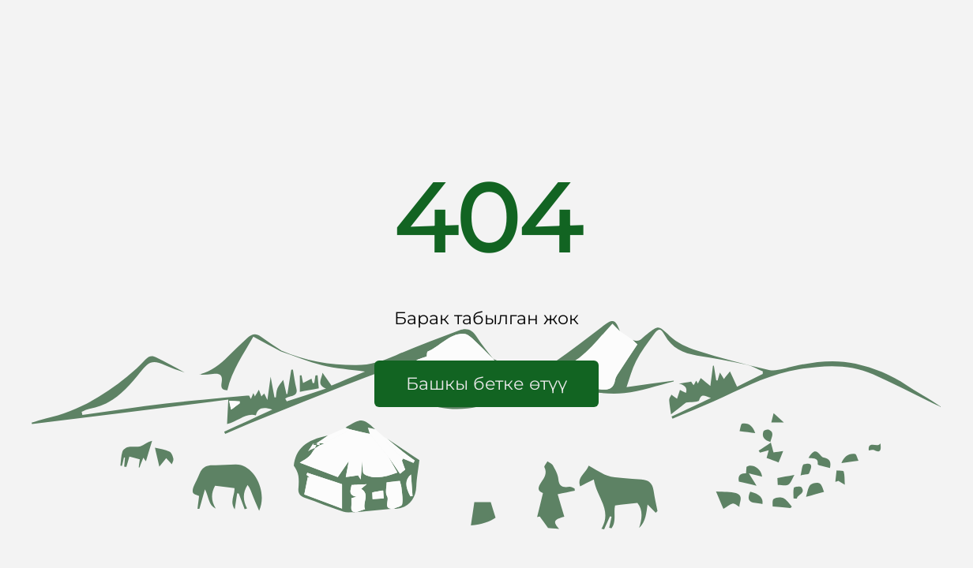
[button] (486, 384)
